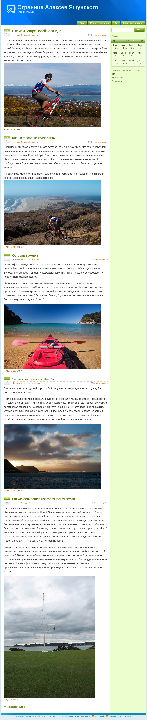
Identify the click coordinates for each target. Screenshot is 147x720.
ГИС (113, 74)
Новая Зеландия (21, 35)
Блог (82, 23)
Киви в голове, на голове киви (33, 138)
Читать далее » (13, 129)
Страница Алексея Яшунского (57, 7)
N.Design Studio (49, 716)
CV (115, 23)
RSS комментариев (115, 716)
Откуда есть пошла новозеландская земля (43, 499)
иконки (31, 716)
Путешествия (34, 35)
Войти (129, 716)
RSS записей (99, 716)
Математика (116, 81)
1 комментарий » (101, 259)
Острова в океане (25, 255)
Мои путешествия (99, 23)
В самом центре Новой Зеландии (36, 31)
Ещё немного (11, 699)
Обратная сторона (132, 23)
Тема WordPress (22, 716)
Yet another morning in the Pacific (35, 379)
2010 (128, 41)
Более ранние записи (16, 707)
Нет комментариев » (99, 35)
